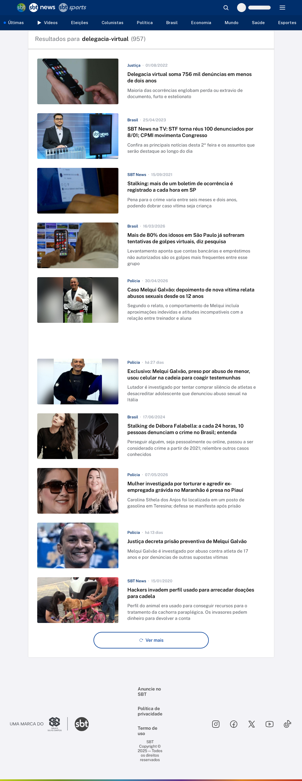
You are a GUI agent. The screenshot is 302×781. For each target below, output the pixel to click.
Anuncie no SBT (149, 691)
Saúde (258, 22)
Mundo (231, 22)
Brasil (172, 22)
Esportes (287, 22)
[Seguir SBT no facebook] (233, 724)
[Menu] (282, 7)
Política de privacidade (150, 711)
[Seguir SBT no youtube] (269, 724)
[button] (151, 81)
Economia (201, 22)
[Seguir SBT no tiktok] (287, 724)
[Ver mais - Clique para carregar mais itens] (151, 640)
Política (145, 22)
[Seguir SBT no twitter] (251, 724)
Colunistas (112, 22)
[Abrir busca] (225, 7)
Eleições (79, 22)
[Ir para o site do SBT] (82, 724)
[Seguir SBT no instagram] (215, 724)
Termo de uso (147, 731)
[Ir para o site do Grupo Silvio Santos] (39, 724)
